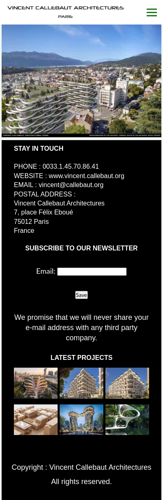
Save (81, 295)
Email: (46, 270)
